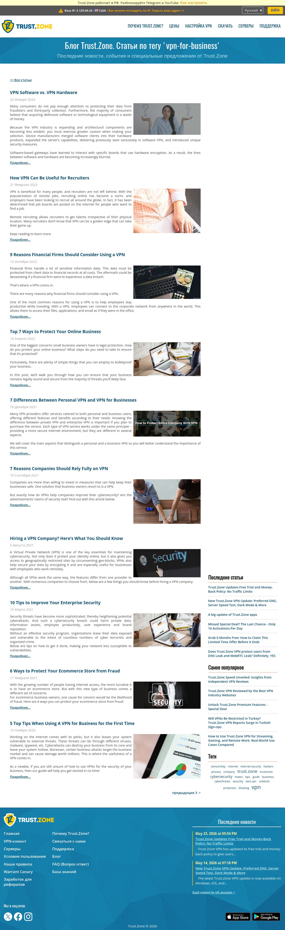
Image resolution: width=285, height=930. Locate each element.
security (238, 781)
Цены (174, 26)
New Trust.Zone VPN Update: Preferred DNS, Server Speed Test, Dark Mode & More (242, 603)
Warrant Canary (18, 871)
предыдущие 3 (184, 792)
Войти (275, 10)
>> (146, 10)
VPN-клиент (15, 841)
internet (233, 766)
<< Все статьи (21, 80)
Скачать (225, 26)
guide (256, 777)
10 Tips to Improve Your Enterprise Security (55, 603)
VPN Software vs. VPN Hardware (43, 92)
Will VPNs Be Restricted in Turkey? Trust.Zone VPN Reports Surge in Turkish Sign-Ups (239, 722)
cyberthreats (222, 781)
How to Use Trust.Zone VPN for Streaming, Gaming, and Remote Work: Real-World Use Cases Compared (241, 740)
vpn (256, 787)
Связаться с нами (69, 841)
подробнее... (20, 163)
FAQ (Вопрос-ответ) (70, 864)
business (268, 777)
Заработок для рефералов (18, 882)
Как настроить (193, 2)
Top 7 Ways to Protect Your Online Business (55, 331)
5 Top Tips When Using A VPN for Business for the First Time (72, 723)
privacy (216, 772)
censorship (218, 766)
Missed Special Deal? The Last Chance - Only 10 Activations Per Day (242, 626)
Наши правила (18, 864)
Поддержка (270, 26)
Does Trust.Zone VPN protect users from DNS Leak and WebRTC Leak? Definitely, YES (241, 653)
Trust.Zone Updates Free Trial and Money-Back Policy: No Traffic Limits (240, 589)
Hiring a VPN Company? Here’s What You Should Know (66, 538)
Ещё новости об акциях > (213, 892)
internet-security (250, 766)
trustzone (266, 772)
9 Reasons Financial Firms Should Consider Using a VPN (67, 255)
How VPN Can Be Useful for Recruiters (49, 178)
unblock (264, 781)
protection (229, 788)
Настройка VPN (198, 26)
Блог (56, 856)
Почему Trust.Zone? (145, 26)
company (229, 772)
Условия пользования (25, 856)
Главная (11, 833)
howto (239, 777)
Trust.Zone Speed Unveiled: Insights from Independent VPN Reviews (240, 679)
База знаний (64, 871)
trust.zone (247, 771)
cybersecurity (221, 776)
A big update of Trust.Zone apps (232, 614)
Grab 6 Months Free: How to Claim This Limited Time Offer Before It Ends (238, 640)
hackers (268, 766)
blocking (244, 788)
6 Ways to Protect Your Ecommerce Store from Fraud (65, 671)
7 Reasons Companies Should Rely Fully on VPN (59, 468)
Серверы (246, 26)
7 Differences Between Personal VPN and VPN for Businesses (73, 400)
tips (247, 777)
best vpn (251, 781)
